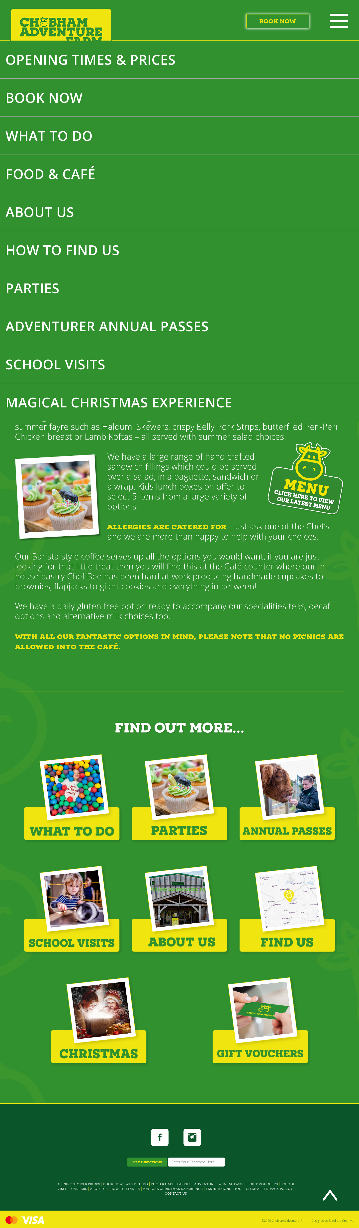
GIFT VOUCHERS (264, 1184)
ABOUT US (39, 212)
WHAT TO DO (49, 135)
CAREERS (79, 1189)
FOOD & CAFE (163, 1184)
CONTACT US (176, 1193)
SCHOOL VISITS (55, 364)
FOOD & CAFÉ (50, 174)
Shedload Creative (341, 1221)
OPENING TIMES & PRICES (90, 59)
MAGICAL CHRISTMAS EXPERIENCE (118, 402)
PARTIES (32, 288)
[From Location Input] (196, 1162)
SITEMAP (254, 1189)
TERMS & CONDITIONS (225, 1189)
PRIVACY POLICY (278, 1189)
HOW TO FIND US (62, 250)
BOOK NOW (44, 97)
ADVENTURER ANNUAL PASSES (107, 326)
